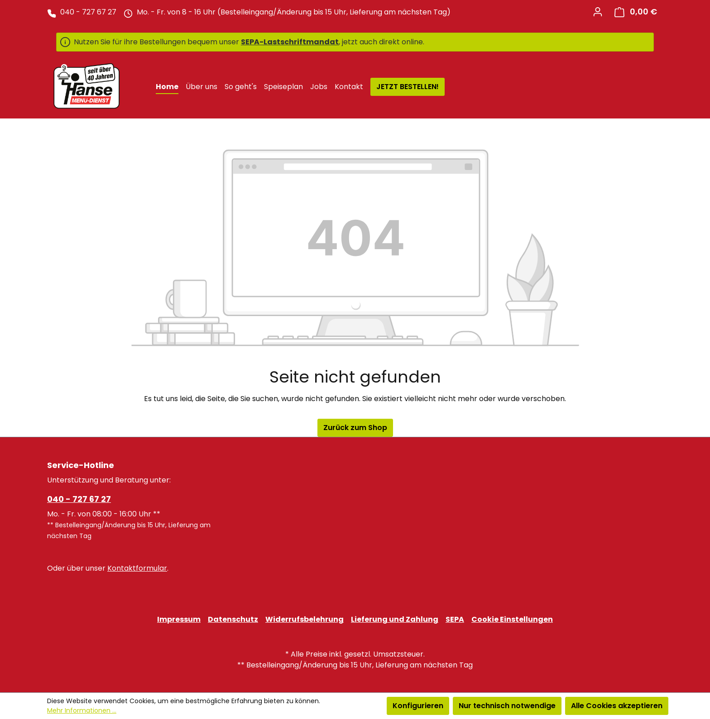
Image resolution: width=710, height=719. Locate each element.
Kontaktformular (137, 568)
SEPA (455, 619)
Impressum (179, 619)
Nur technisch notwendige (507, 705)
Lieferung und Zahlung (394, 619)
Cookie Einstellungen (512, 619)
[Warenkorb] (636, 12)
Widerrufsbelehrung (304, 619)
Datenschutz (233, 619)
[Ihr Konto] (598, 12)
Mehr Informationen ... (81, 710)
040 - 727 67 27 (79, 499)
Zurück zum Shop (355, 427)
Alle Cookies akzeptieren (616, 705)
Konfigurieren (418, 705)
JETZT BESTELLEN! (407, 86)
